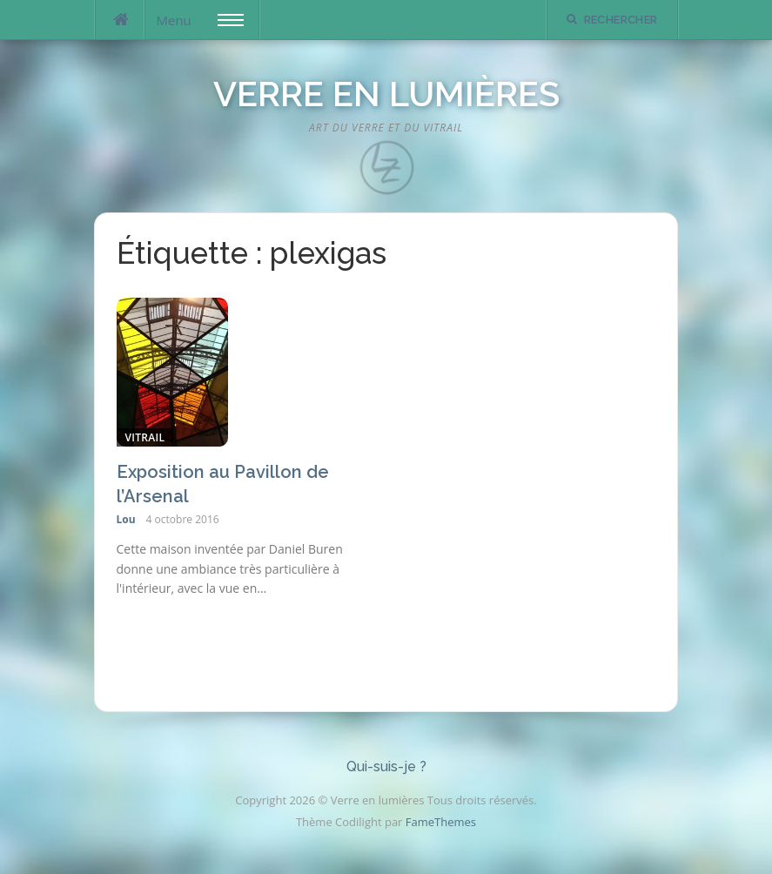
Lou (126, 519)
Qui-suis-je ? (386, 766)
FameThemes (441, 822)
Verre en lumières (386, 93)
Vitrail (145, 437)
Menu (200, 20)
